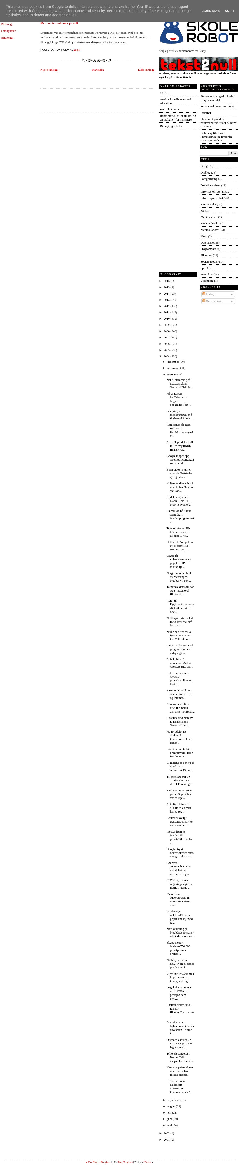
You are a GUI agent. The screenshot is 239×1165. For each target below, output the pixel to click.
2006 (167, 343)
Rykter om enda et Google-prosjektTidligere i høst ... (179, 678)
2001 (167, 1139)
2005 (167, 350)
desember (173, 361)
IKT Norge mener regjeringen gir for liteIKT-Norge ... (179, 883)
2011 (167, 312)
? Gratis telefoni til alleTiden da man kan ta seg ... (178, 807)
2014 (167, 293)
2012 (167, 306)
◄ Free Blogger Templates (97, 1162)
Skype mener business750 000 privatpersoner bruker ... (178, 948)
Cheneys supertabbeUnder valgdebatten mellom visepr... (178, 868)
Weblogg (6, 24)
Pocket (147, 1162)
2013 (167, 299)
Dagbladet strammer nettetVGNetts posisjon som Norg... (178, 993)
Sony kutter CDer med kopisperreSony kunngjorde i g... (180, 977)
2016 (167, 281)
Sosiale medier (210, 261)
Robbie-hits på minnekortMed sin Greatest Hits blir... (179, 662)
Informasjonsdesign (213, 191)
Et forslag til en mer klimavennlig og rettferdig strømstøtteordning (216, 136)
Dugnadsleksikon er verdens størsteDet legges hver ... (179, 1043)
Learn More (211, 11)
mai (170, 1125)
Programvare (208, 249)
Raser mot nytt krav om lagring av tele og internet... (179, 694)
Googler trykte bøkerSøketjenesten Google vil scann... (180, 852)
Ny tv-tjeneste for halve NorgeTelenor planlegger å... (180, 963)
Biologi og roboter (171, 126)
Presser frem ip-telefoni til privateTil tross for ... (179, 837)
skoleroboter (186, 51)
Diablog (205, 172)
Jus (203, 210)
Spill (203, 268)
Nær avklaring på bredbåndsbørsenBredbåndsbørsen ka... (180, 932)
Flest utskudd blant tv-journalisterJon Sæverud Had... (180, 721)
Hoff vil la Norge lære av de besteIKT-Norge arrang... (179, 545)
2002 (167, 1133)
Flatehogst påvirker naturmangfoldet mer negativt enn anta (219, 122)
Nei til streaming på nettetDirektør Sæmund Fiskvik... (179, 383)
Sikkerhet (206, 255)
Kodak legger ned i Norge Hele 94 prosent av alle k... (179, 500)
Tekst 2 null (188, 73)
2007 (167, 337)
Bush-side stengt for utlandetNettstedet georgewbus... (179, 473)
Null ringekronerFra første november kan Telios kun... (178, 635)
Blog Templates (125, 1162)
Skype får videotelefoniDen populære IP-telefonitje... (178, 561)
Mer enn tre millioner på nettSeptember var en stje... (179, 794)
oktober (172, 374)
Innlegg (208, 294)
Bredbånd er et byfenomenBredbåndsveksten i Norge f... (180, 1028)
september (174, 1100)
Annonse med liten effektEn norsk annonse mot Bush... (180, 707)
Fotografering (209, 179)
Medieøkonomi (210, 229)
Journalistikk (208, 204)
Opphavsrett (208, 242)
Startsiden (98, 69)
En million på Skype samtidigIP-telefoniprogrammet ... (180, 516)
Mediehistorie (209, 217)
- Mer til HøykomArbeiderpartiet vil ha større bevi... (180, 606)
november (173, 368)
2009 (167, 325)
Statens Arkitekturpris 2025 (217, 106)
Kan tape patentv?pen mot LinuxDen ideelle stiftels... (179, 1070)
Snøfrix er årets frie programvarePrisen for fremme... (179, 752)
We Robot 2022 (169, 109)
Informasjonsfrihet (212, 198)
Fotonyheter (8, 31)
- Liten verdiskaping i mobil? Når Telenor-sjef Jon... (180, 487)
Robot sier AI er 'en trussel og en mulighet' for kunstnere (178, 117)
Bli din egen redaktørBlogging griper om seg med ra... (179, 917)
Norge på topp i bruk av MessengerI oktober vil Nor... (179, 576)
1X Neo (164, 93)
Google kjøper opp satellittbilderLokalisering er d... (180, 459)
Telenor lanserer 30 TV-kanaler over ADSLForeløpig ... (179, 780)
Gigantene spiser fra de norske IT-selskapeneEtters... (180, 766)
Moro (204, 236)
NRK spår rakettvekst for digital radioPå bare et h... (179, 621)
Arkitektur (7, 37)
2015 (167, 287)
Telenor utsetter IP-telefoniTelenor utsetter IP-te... (178, 531)
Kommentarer (212, 301)
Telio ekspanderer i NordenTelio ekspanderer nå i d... (180, 1057)
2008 (167, 331)
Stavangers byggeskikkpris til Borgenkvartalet (218, 98)
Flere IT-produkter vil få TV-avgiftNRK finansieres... (179, 445)
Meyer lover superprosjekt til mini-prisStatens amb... (178, 899)
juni (170, 1119)
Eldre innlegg (146, 69)
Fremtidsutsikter (210, 185)
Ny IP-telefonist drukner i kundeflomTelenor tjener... (179, 737)
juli (169, 1112)
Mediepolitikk (209, 223)
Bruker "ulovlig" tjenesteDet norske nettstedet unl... (179, 821)
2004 (167, 356)
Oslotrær (206, 112)
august (171, 1106)
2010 (167, 318)
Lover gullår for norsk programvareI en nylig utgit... (179, 649)
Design (205, 166)
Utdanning (207, 280)
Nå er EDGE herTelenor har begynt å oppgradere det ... (178, 399)
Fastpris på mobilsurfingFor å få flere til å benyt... (180, 414)
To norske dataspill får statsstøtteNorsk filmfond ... (179, 590)
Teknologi (207, 274)
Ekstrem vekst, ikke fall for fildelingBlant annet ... (180, 1010)
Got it (229, 11)
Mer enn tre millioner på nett (59, 23)
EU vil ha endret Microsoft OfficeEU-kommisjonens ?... (179, 1086)
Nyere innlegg (49, 69)
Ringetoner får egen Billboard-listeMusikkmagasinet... (180, 430)
